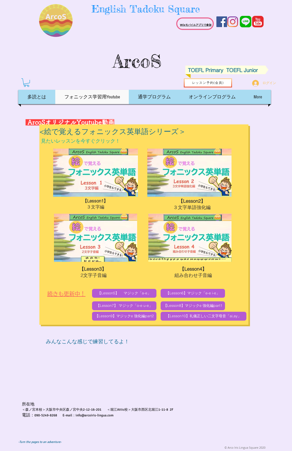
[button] (26, 82)
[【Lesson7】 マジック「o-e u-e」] (124, 305)
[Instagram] (232, 21)
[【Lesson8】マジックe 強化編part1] (193, 305)
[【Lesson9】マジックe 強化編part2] (124, 316)
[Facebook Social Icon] (221, 21)
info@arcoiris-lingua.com (94, 415)
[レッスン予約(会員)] (208, 82)
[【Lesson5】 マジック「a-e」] (124, 293)
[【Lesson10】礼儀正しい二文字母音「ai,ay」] (203, 316)
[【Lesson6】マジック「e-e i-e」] (193, 293)
